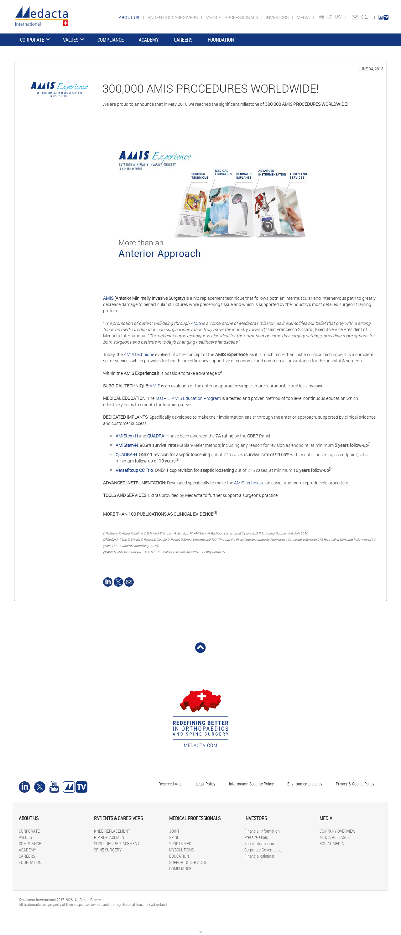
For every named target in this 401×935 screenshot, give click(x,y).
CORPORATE (32, 39)
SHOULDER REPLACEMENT (116, 843)
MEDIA (304, 17)
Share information (259, 843)
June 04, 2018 (370, 69)
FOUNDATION (221, 39)
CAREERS (183, 39)
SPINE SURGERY (108, 850)
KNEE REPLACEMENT (112, 831)
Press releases (256, 837)
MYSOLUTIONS (181, 850)
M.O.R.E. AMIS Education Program (188, 398)
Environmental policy (304, 784)
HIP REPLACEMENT (110, 837)
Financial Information (262, 831)
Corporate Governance (262, 850)
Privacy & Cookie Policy (355, 784)
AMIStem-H (127, 445)
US (338, 17)
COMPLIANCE (110, 39)
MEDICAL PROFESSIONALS (232, 17)
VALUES (71, 39)
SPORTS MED (180, 843)
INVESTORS (277, 17)
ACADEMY (149, 39)
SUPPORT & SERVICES (187, 862)
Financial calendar (259, 856)
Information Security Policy (251, 784)
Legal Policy (206, 784)
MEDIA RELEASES (335, 837)
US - (331, 17)
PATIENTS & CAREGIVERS (173, 17)
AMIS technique (139, 354)
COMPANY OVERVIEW (337, 831)
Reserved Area (170, 784)
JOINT (174, 831)
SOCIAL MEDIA (332, 843)
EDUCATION (179, 856)
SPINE (174, 837)
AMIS (108, 298)
